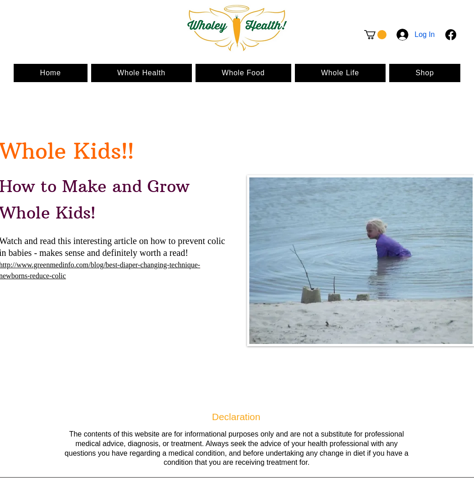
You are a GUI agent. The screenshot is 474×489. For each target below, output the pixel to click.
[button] (375, 34)
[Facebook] (450, 34)
